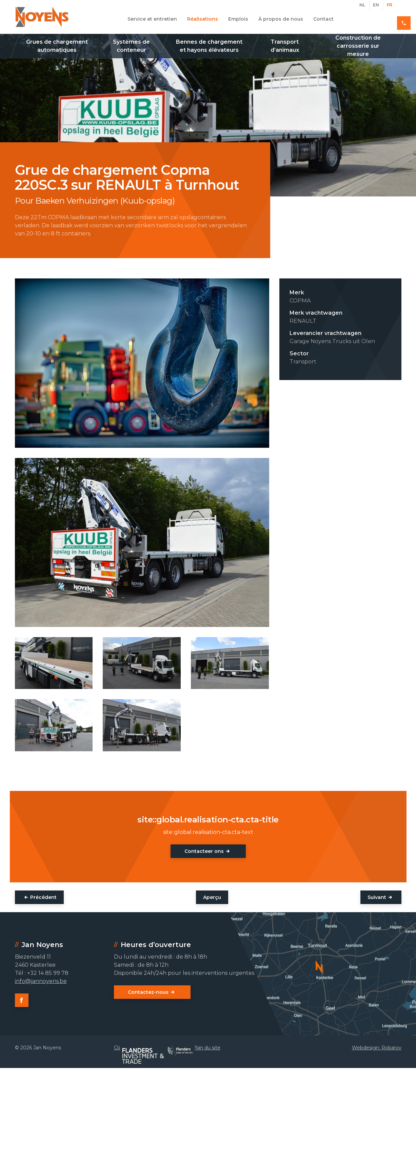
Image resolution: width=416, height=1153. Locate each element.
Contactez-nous (148, 992)
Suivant (377, 897)
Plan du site (206, 1048)
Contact (323, 19)
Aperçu (212, 897)
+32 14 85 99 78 (377, 19)
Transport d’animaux (284, 46)
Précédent (43, 897)
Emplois (238, 19)
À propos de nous (280, 19)
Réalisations (202, 19)
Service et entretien (152, 19)
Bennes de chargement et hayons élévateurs (209, 46)
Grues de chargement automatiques (57, 46)
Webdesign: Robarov (376, 1048)
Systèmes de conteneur (131, 46)
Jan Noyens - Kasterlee (42, 17)
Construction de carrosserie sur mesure (358, 46)
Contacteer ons (204, 851)
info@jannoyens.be (41, 981)
